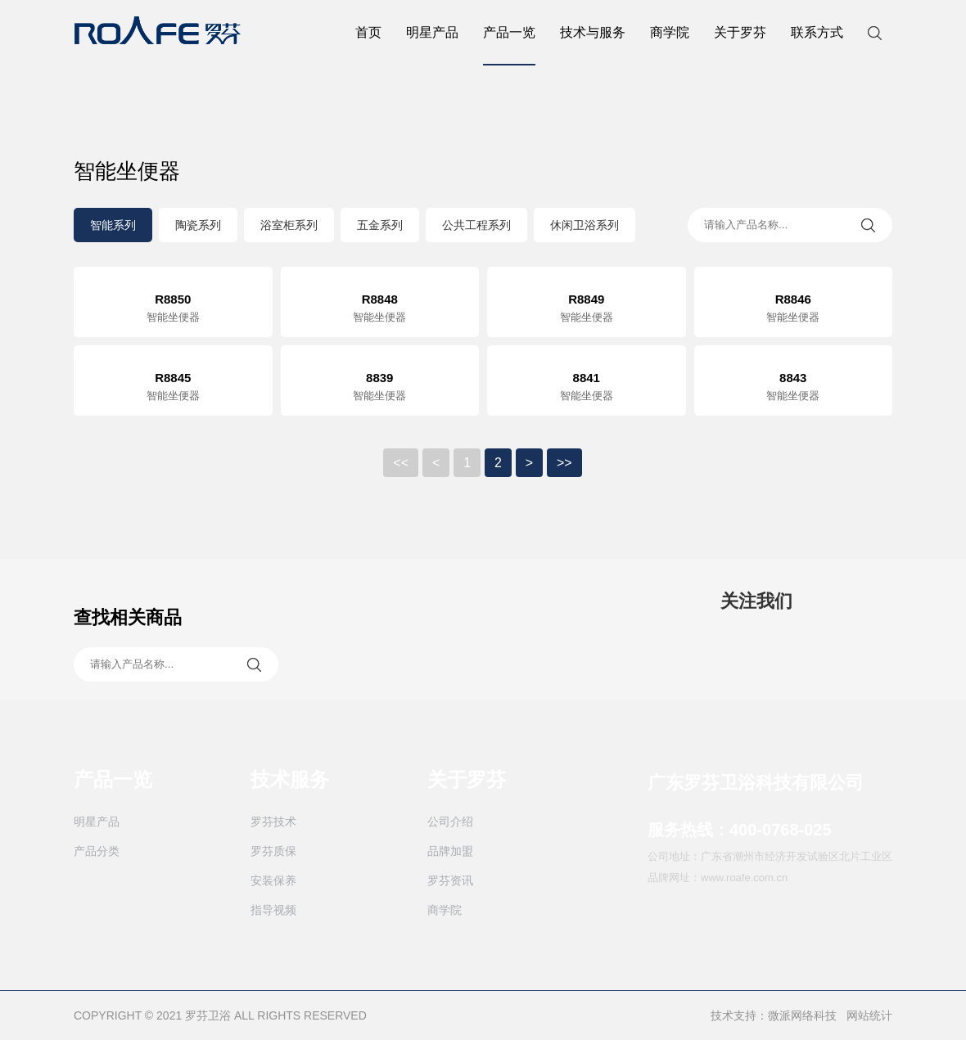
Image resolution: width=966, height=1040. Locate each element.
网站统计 (869, 1015)
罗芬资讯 (450, 880)
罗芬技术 (273, 821)
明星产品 (432, 32)
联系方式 (817, 32)
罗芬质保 (273, 851)
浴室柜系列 (289, 225)
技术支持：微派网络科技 (774, 1015)
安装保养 (273, 880)
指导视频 (273, 909)
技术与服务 (592, 32)
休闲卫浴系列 (584, 225)
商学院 (669, 32)
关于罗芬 (740, 32)
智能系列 (113, 225)
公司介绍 (450, 821)
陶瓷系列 (198, 225)
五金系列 (380, 225)
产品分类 (97, 851)
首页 (368, 32)
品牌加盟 (450, 851)
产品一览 (509, 45)
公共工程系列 (476, 225)
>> (564, 463)
